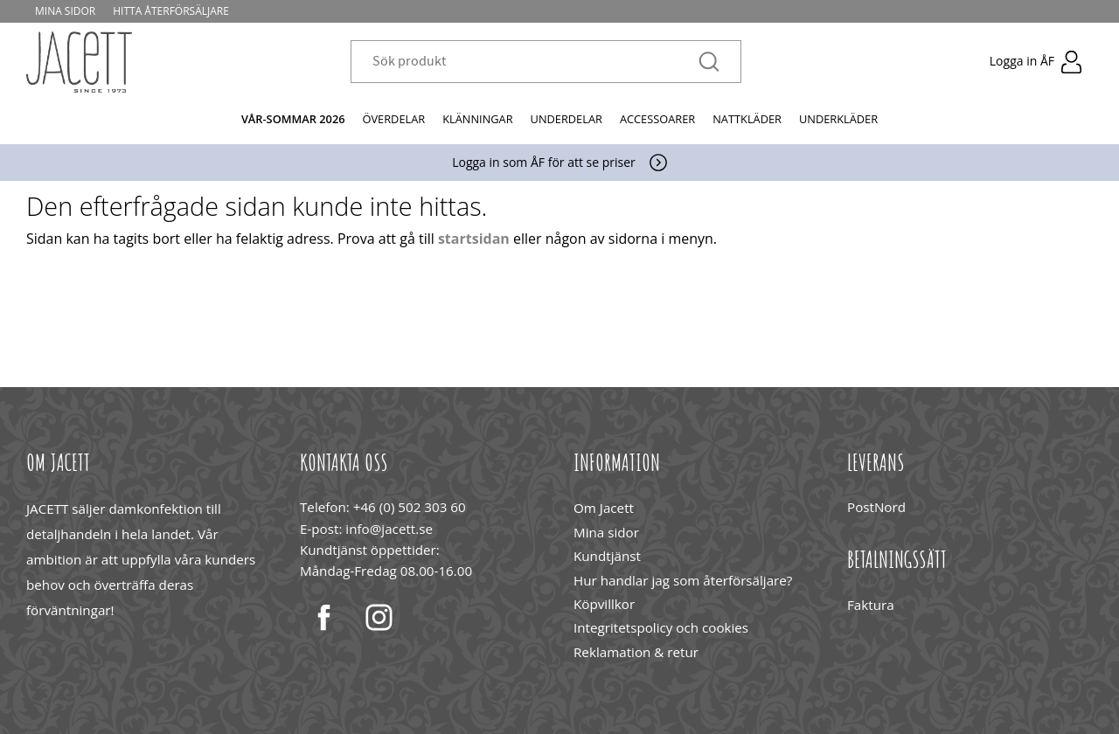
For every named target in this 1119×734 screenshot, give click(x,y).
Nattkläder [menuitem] (747, 119)
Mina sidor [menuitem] (65, 10)
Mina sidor (606, 532)
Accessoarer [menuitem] (657, 119)
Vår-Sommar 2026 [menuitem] (293, 119)
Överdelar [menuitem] (394, 119)
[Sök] (709, 62)
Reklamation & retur (636, 652)
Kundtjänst (607, 555)
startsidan (474, 238)
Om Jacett (603, 507)
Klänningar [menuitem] (477, 119)
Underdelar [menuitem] (566, 119)
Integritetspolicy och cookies (660, 627)
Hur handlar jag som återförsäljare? (682, 580)
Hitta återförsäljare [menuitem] (171, 10)
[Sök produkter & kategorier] (535, 62)
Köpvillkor (604, 604)
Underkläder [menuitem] (838, 119)
